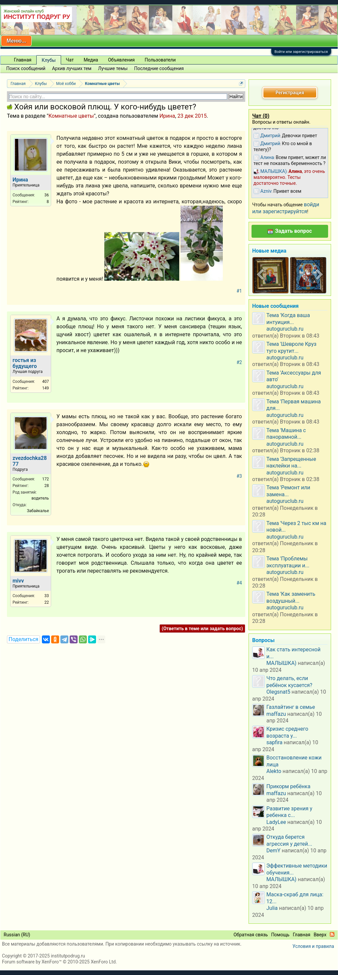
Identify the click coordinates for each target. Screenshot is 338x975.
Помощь (280, 934)
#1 (239, 291)
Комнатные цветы (71, 116)
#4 (239, 583)
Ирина (167, 116)
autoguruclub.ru (284, 329)
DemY (273, 850)
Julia (272, 908)
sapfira (274, 742)
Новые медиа (269, 251)
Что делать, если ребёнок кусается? (289, 681)
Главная (22, 59)
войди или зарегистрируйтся (285, 207)
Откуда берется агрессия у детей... (289, 840)
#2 (239, 362)
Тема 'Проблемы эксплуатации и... (287, 561)
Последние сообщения (159, 68)
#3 (239, 476)
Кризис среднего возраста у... (287, 732)
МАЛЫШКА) (281, 663)
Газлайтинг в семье (290, 707)
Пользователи (160, 59)
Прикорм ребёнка (288, 786)
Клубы (48, 60)
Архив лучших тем (72, 68)
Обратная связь (250, 934)
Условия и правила (313, 946)
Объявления (121, 59)
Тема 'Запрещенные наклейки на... (291, 462)
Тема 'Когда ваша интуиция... (288, 318)
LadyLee (276, 822)
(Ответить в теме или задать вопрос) (202, 628)
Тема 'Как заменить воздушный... (290, 597)
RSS (332, 934)
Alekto (273, 771)
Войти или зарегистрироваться (301, 52)
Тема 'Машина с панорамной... (286, 433)
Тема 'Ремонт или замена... (288, 490)
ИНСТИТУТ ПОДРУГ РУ (37, 17)
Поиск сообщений (26, 68)
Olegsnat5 (278, 692)
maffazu (276, 714)
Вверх (320, 934)
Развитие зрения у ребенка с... (289, 811)
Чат (70, 59)
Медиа (91, 59)
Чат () (260, 116)
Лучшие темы (112, 68)
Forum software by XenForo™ (59, 961)
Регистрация (290, 92)
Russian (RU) (17, 934)
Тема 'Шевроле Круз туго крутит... (291, 347)
